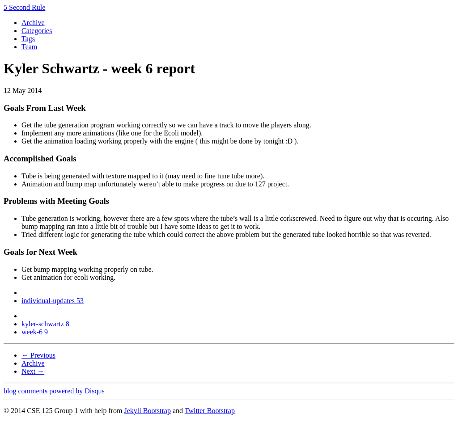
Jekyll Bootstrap (147, 410)
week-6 (34, 332)
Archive (33, 22)
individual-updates (52, 300)
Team (29, 47)
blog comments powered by (54, 391)
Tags (28, 38)
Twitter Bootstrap (210, 410)
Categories (36, 30)
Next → (32, 371)
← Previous (38, 355)
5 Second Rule (24, 7)
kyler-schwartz (45, 324)
